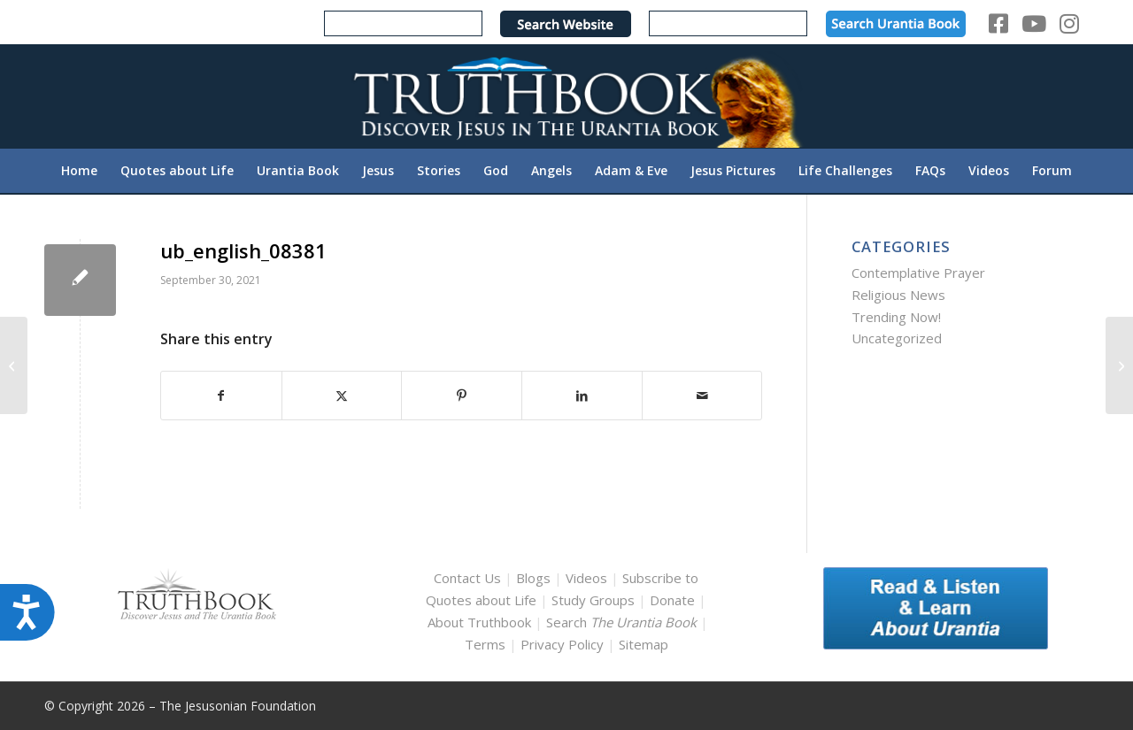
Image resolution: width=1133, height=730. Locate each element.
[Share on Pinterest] (461, 396)
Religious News (898, 295)
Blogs (533, 578)
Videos (586, 578)
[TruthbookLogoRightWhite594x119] (566, 96)
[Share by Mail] (702, 396)
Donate (672, 600)
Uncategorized (897, 338)
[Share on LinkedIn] (582, 396)
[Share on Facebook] (221, 396)
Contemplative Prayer (918, 272)
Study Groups (594, 600)
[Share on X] (342, 396)
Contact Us (467, 578)
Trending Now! (896, 317)
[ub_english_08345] (13, 365)
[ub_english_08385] (1119, 365)
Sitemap (643, 644)
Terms (485, 644)
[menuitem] (79, 171)
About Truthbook (479, 622)
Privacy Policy (562, 644)
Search (623, 622)
